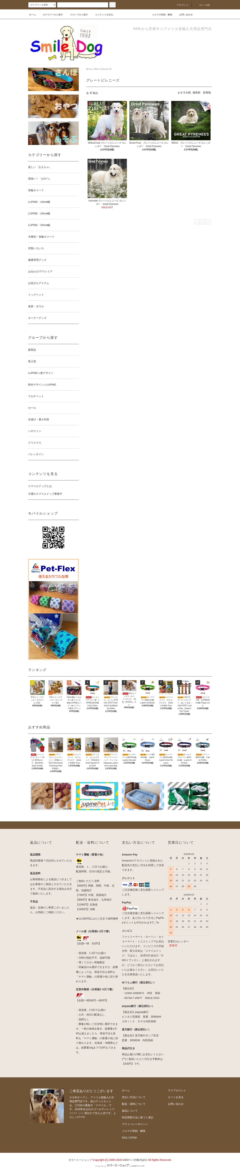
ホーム (32, 14)
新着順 (207, 92)
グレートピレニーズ (102, 69)
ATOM (133, 1137)
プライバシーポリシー (135, 1124)
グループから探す (77, 14)
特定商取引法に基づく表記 (137, 1117)
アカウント (180, 5)
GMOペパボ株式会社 (134, 1159)
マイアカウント (177, 1090)
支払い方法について (134, 1097)
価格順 (196, 92)
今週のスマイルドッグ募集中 (45, 493)
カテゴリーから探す (50, 14)
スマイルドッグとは (40, 486)
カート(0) (202, 5)
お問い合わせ (184, 14)
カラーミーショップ (80, 1159)
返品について (130, 1110)
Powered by (120, 1166)
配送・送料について (134, 1103)
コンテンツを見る (102, 14)
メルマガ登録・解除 (160, 14)
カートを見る (176, 1097)
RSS (124, 1137)
